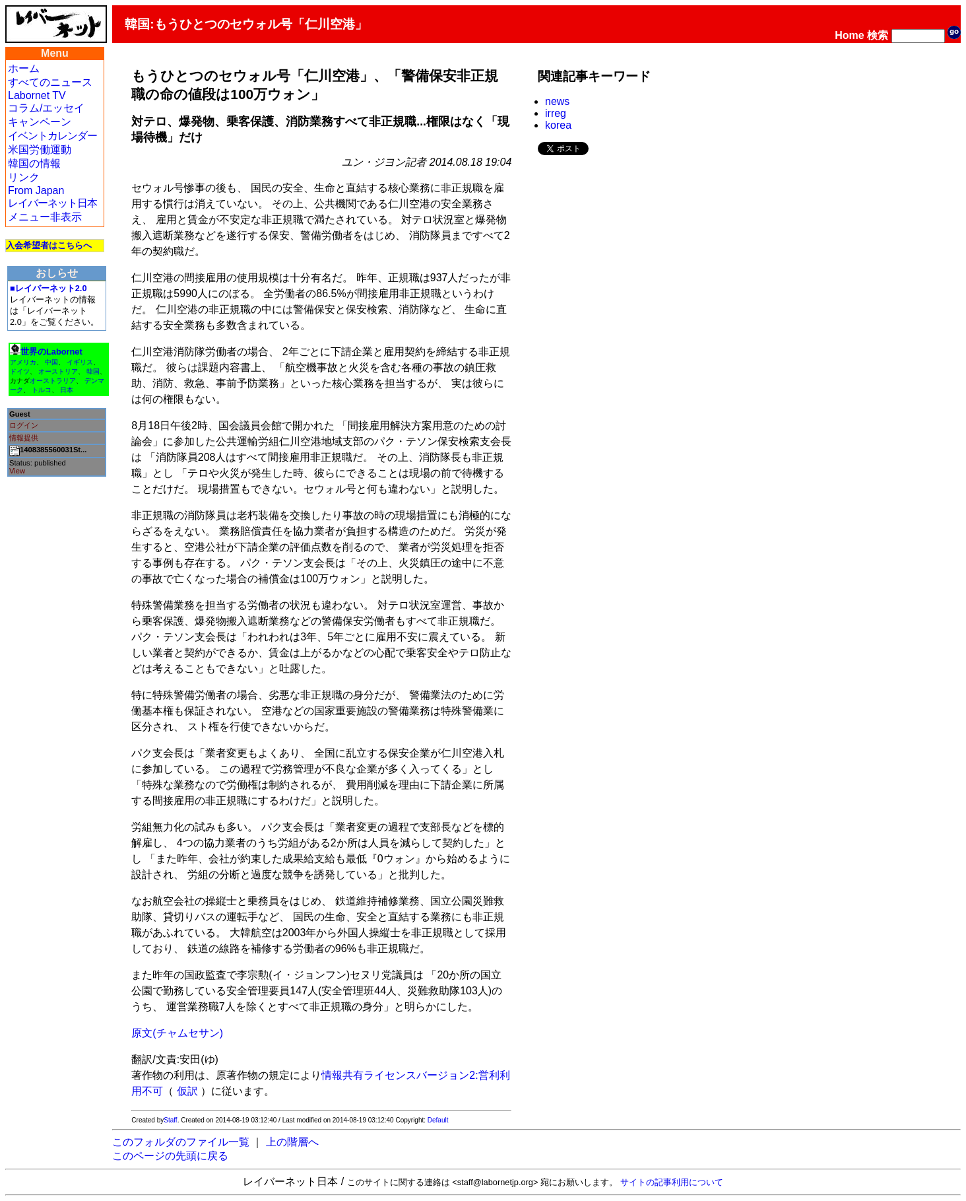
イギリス (80, 362)
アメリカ (23, 362)
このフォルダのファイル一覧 (180, 1142)
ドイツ (20, 371)
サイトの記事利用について (671, 1182)
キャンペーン (39, 121)
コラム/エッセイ (46, 108)
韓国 (93, 371)
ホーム (24, 68)
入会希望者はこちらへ (49, 245)
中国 (51, 362)
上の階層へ (292, 1142)
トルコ (41, 390)
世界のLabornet (51, 352)
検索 (877, 35)
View (17, 471)
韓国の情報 (34, 163)
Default (438, 1120)
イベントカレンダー (52, 135)
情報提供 (23, 438)
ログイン (23, 425)
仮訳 (187, 1091)
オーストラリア (53, 380)
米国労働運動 (39, 149)
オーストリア (58, 371)
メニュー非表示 (45, 217)
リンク (24, 177)
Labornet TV (37, 95)
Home (849, 35)
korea (558, 125)
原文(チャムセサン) (177, 1033)
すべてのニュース (50, 82)
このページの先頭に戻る (170, 1155)
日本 (66, 390)
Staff (170, 1120)
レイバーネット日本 (52, 203)
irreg (555, 113)
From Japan (36, 190)
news (557, 101)
